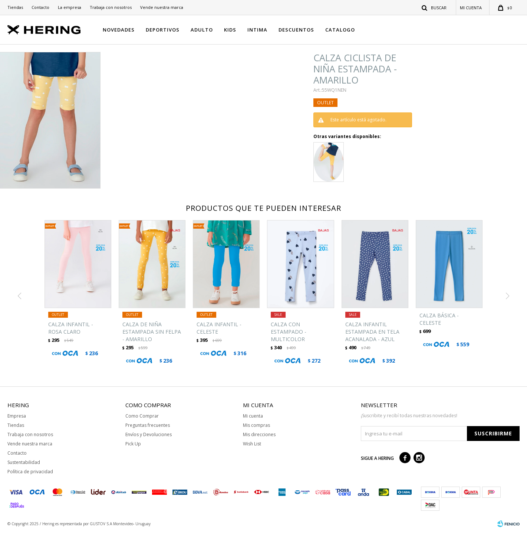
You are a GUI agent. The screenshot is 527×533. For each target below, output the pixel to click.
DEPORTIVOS (162, 29)
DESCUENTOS (296, 29)
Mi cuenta (253, 416)
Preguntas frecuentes (147, 425)
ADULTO (202, 29)
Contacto (40, 7)
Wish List (252, 444)
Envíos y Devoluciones (148, 434)
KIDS (230, 29)
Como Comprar (142, 416)
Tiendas (15, 7)
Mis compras (256, 425)
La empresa (69, 7)
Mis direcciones (259, 434)
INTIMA (257, 29)
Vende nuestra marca (161, 7)
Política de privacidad (30, 471)
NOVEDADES (119, 29)
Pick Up (133, 444)
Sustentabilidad (23, 462)
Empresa (16, 416)
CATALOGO (340, 29)
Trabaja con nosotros (111, 7)
